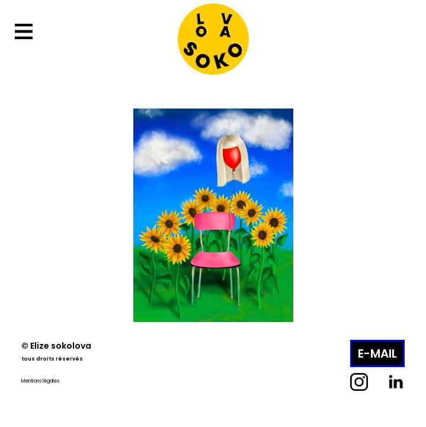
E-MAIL (377, 353)
